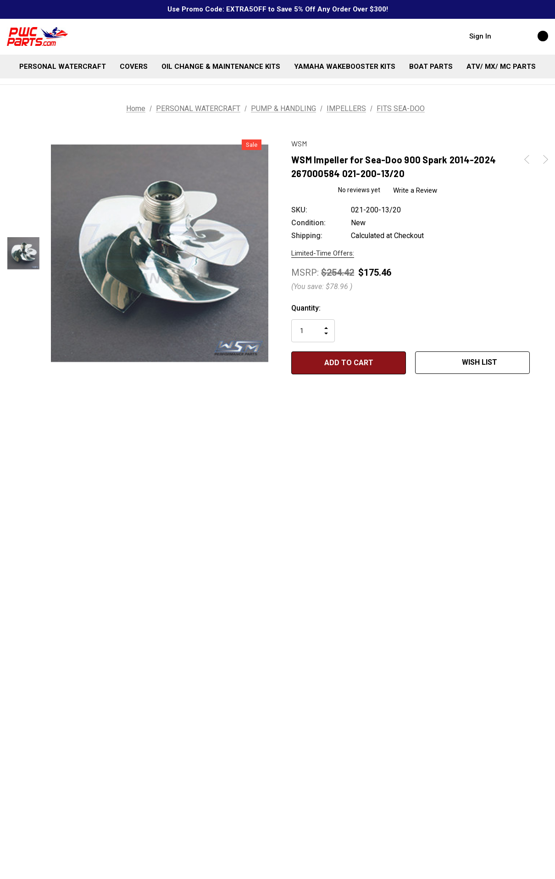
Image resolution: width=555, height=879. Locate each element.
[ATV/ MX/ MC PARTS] (501, 66)
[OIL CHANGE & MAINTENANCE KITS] (221, 66)
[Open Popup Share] (543, 362)
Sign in (480, 36)
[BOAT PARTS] (431, 66)
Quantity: (306, 308)
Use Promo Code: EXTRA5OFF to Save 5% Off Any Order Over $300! (277, 9)
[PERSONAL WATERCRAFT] (62, 66)
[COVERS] (134, 66)
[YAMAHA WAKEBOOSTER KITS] (344, 66)
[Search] (507, 36)
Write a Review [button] (416, 190)
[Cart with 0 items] (533, 36)
